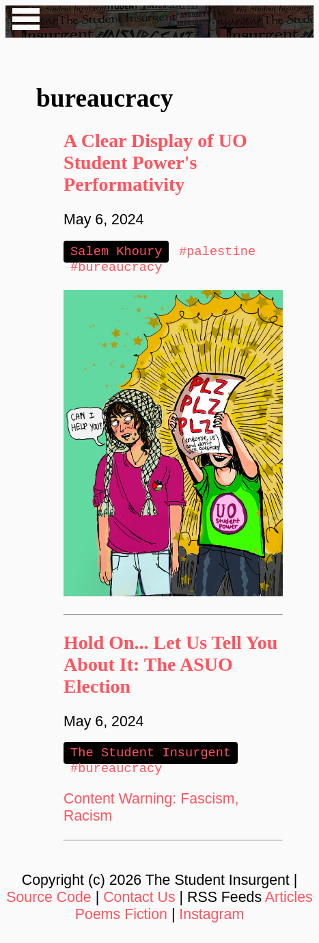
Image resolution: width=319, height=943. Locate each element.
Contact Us (139, 902)
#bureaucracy (116, 269)
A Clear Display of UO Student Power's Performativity (155, 162)
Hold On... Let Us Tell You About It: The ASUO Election (170, 667)
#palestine (217, 252)
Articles (289, 902)
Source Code (49, 902)
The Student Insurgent (150, 756)
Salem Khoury (116, 252)
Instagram (211, 920)
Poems (97, 920)
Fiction (145, 920)
